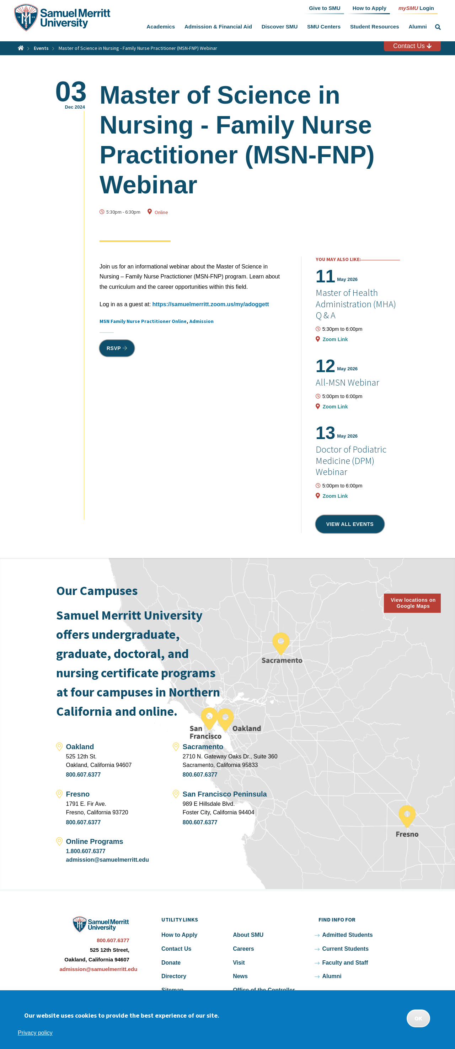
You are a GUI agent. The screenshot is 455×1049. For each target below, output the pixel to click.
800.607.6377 (83, 775)
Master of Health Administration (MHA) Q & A (356, 303)
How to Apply (179, 935)
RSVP (114, 348)
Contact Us (412, 45)
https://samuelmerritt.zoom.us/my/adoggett (210, 304)
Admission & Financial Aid (218, 27)
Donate (171, 963)
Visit (239, 963)
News (240, 976)
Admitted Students (347, 935)
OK (418, 1018)
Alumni (417, 27)
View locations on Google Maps (413, 603)
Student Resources (374, 27)
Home (21, 48)
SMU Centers (324, 27)
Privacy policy (35, 1033)
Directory (173, 976)
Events (41, 48)
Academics (160, 27)
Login (416, 8)
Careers (243, 949)
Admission (201, 321)
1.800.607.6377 (86, 851)
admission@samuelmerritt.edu (107, 860)
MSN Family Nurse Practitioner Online (143, 321)
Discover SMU (280, 27)
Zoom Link (335, 339)
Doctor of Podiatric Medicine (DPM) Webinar (351, 460)
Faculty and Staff (345, 963)
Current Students (345, 949)
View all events (350, 524)
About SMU (248, 935)
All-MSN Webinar (347, 382)
